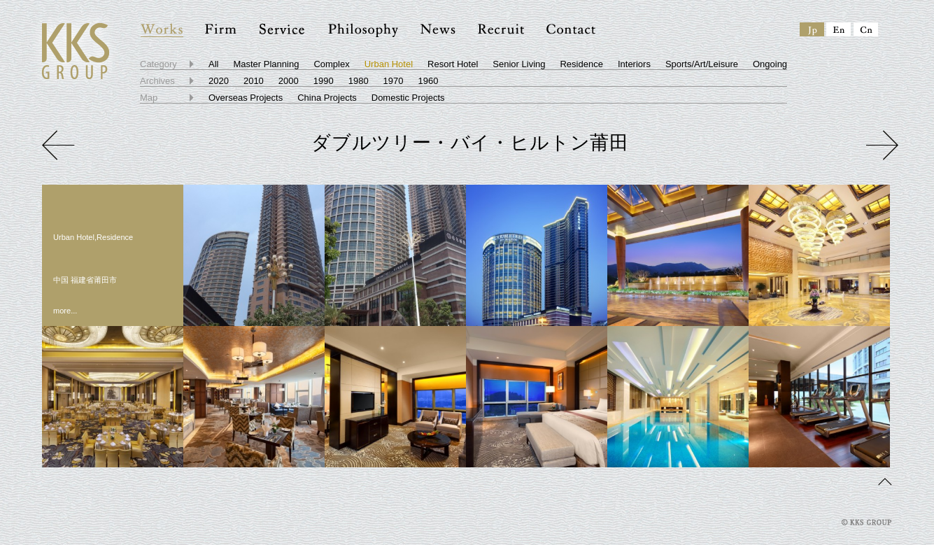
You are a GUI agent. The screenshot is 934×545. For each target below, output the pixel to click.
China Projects (327, 97)
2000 (288, 81)
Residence (581, 64)
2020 (218, 81)
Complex (331, 64)
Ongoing (770, 64)
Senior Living (519, 64)
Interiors (634, 64)
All (213, 64)
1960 (428, 81)
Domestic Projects (408, 97)
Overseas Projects (245, 97)
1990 (323, 81)
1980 (358, 81)
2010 (253, 81)
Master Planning (266, 64)
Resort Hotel (452, 64)
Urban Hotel (389, 64)
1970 (393, 81)
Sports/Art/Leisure (701, 64)
